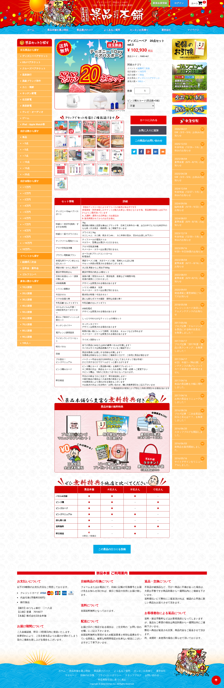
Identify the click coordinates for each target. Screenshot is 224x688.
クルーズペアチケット (34, 68)
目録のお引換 (87, 675)
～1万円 (26, 187)
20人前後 (27, 293)
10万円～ (27, 249)
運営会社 (166, 30)
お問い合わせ (152, 675)
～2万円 (26, 193)
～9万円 (26, 236)
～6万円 (26, 218)
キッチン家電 (29, 93)
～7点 (25, 155)
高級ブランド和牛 (31, 81)
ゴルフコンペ (29, 274)
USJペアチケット (31, 62)
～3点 (25, 143)
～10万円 (27, 243)
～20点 (26, 174)
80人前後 (27, 330)
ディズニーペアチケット (35, 56)
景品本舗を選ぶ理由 (57, 30)
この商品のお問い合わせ (148, 140)
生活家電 (27, 99)
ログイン (179, 3)
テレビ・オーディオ (32, 112)
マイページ (193, 30)
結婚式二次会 (29, 262)
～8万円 (26, 230)
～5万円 (26, 212)
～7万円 (26, 224)
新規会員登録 (160, 3)
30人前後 (27, 299)
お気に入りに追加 (149, 130)
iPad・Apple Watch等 (33, 124)
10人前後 (27, 287)
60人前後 (27, 318)
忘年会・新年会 (30, 268)
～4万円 (26, 205)
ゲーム (25, 118)
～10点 (26, 162)
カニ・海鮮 (28, 87)
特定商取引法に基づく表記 (112, 679)
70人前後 (27, 324)
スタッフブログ (133, 675)
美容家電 (27, 105)
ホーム (30, 30)
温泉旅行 (27, 74)
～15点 (26, 168)
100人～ (26, 343)
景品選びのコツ (85, 30)
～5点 (25, 149)
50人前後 (27, 312)
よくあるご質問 (112, 30)
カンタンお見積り (139, 30)
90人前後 (27, 336)
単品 (24, 137)
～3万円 (26, 199)
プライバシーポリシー (109, 675)
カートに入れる (148, 120)
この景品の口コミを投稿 (112, 549)
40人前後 (27, 305)
